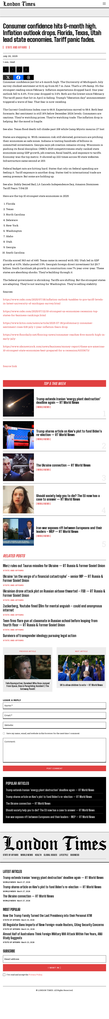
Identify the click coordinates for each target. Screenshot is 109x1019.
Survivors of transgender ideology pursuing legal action (39, 635)
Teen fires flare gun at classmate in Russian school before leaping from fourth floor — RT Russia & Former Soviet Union (50, 623)
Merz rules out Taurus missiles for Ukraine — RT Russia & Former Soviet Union (54, 566)
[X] (8, 77)
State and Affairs (13, 570)
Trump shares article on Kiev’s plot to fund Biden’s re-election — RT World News (69, 433)
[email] (54, 959)
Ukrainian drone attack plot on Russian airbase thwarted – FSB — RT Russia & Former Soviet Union (54, 593)
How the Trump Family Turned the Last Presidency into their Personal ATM (47, 916)
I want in (54, 967)
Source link (10, 366)
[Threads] (28, 77)
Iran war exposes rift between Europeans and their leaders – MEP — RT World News (69, 529)
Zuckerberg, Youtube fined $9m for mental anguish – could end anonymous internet (52, 608)
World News (43, 407)
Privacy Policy (35, 974)
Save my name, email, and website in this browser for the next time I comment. (43, 733)
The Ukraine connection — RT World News (63, 465)
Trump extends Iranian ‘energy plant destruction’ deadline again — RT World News (68, 400)
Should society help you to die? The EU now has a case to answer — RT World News (68, 497)
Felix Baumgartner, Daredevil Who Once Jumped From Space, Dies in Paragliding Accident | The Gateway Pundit (28, 686)
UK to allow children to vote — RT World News (81, 685)
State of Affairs (11, 920)
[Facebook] (18, 77)
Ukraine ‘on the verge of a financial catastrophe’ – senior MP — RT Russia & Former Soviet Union (53, 578)
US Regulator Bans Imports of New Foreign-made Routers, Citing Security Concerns (53, 925)
